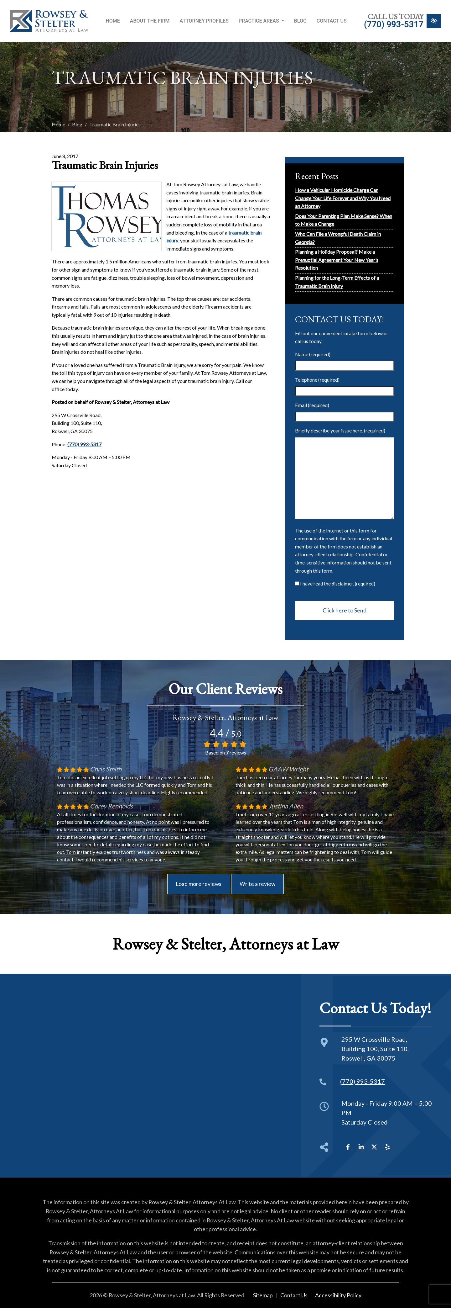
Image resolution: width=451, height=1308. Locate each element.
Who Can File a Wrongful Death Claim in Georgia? (338, 238)
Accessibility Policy (338, 1295)
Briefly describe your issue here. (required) (340, 430)
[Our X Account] (374, 1146)
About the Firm (150, 21)
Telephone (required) (317, 380)
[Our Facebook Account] (348, 1146)
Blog (300, 21)
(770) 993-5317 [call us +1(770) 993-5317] (393, 24)
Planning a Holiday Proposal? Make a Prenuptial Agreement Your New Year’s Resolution (336, 260)
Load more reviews (198, 884)
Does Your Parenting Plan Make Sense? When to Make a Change (343, 220)
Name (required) (312, 354)
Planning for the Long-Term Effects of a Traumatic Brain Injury (337, 282)
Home (113, 21)
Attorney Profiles (204, 21)
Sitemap (263, 1295)
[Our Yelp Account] (387, 1146)
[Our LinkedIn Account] (361, 1146)
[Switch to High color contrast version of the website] (434, 21)
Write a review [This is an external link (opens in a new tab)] (257, 884)
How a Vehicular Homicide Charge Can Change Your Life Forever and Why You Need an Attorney (343, 198)
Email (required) (312, 405)
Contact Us (332, 21)
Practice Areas (261, 21)
